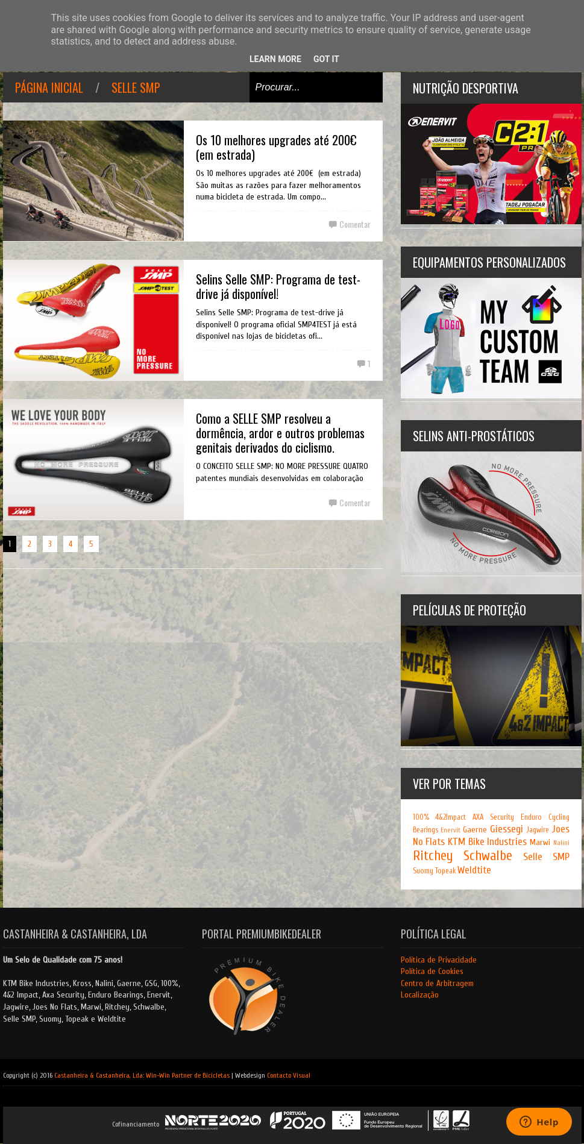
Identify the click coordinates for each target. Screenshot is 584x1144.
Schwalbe (487, 856)
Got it (326, 59)
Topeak (445, 871)
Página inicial (49, 87)
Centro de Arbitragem (437, 983)
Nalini (561, 843)
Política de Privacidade (439, 960)
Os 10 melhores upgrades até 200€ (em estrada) (276, 147)
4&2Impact (450, 817)
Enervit (450, 830)
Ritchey (433, 856)
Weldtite (474, 870)
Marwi (540, 842)
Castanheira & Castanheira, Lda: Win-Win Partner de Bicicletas (142, 1075)
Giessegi (506, 829)
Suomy (423, 871)
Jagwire (537, 830)
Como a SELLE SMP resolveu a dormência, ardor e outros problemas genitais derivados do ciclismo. (280, 432)
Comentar (355, 224)
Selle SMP (135, 87)
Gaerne (475, 830)
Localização (420, 995)
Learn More (275, 59)
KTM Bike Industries (487, 841)
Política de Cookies (432, 971)
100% (421, 817)
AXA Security (493, 817)
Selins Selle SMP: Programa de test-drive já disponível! (278, 286)
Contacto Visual (288, 1075)
